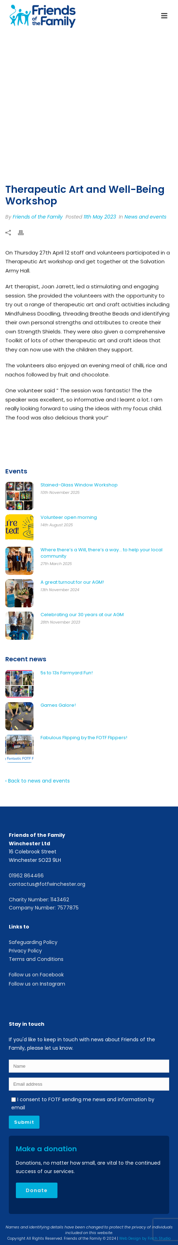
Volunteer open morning (69, 517)
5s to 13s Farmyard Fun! (67, 673)
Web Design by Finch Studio (145, 1238)
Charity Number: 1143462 (39, 899)
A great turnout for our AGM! (72, 582)
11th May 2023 (100, 216)
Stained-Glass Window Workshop (79, 485)
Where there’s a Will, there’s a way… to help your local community (101, 553)
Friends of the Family (38, 216)
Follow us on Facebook (36, 974)
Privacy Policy (25, 950)
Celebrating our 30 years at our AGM (82, 615)
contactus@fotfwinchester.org (47, 884)
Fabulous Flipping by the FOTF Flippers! (84, 738)
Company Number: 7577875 (44, 907)
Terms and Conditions (36, 959)
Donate (37, 1190)
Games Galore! (58, 705)
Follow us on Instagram (37, 983)
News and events (145, 216)
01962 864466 (26, 875)
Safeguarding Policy (33, 942)
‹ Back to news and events (37, 780)
